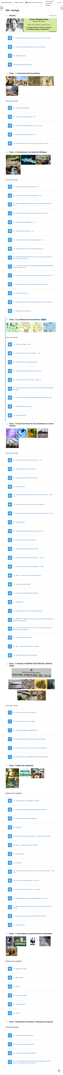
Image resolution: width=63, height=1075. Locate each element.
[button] (34, 2)
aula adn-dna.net (6, 2)
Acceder (59, 2)
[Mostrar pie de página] (58, 1070)
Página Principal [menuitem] (18, 2)
